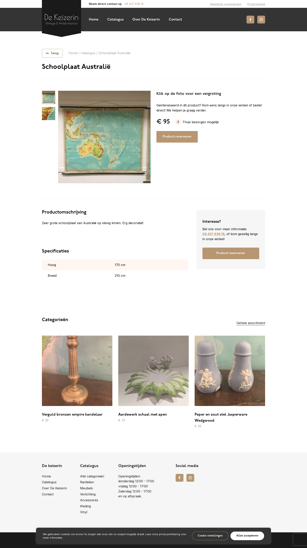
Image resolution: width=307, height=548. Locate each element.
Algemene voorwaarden (225, 4)
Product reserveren (177, 136)
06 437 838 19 (134, 4)
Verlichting (88, 494)
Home (93, 19)
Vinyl (83, 512)
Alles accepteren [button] (247, 535)
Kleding (85, 506)
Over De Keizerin (146, 19)
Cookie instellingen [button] (210, 535)
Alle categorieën (92, 476)
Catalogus (115, 19)
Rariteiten (87, 482)
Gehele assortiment (251, 323)
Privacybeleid (256, 4)
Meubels (86, 488)
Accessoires (89, 500)
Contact (175, 19)
